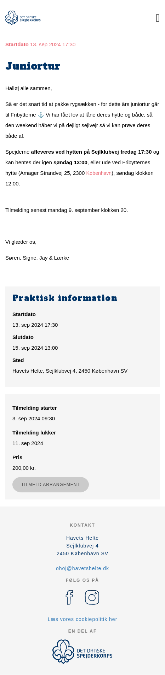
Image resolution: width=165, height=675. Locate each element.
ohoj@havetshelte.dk (82, 568)
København (99, 173)
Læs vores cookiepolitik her (83, 619)
